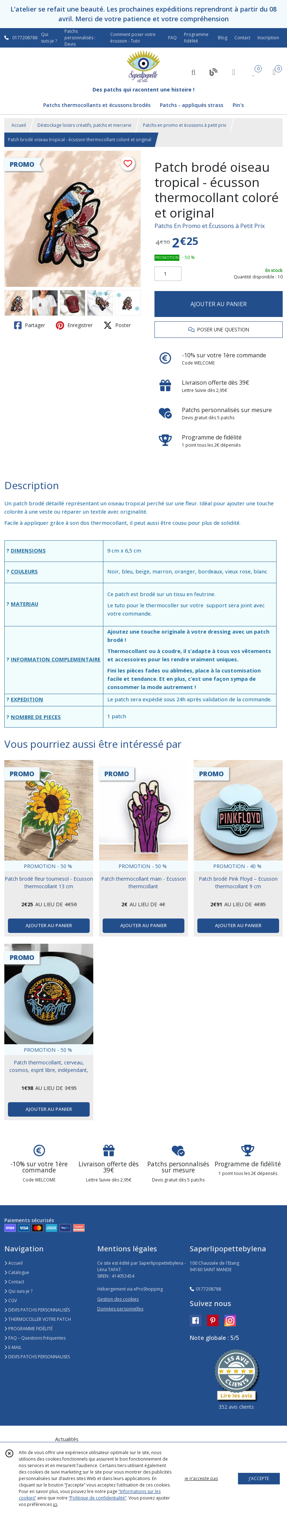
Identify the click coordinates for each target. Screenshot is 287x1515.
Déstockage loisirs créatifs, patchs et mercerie (84, 125)
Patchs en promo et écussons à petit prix (184, 125)
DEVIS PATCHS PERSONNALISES (37, 1357)
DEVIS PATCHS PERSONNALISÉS (37, 1310)
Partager (29, 325)
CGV (10, 1300)
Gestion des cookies (118, 1299)
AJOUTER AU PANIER (218, 304)
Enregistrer (74, 325)
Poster (117, 325)
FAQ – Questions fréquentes (35, 1338)
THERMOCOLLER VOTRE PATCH (37, 1319)
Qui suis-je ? (18, 1291)
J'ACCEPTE (259, 1478)
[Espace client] (233, 72)
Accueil (19, 125)
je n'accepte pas (201, 1478)
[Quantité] (167, 274)
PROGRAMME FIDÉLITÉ (28, 1329)
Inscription (268, 38)
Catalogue (16, 1272)
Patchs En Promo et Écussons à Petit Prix (209, 226)
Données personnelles (120, 1309)
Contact (242, 38)
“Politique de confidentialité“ (97, 1498)
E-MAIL (13, 1347)
